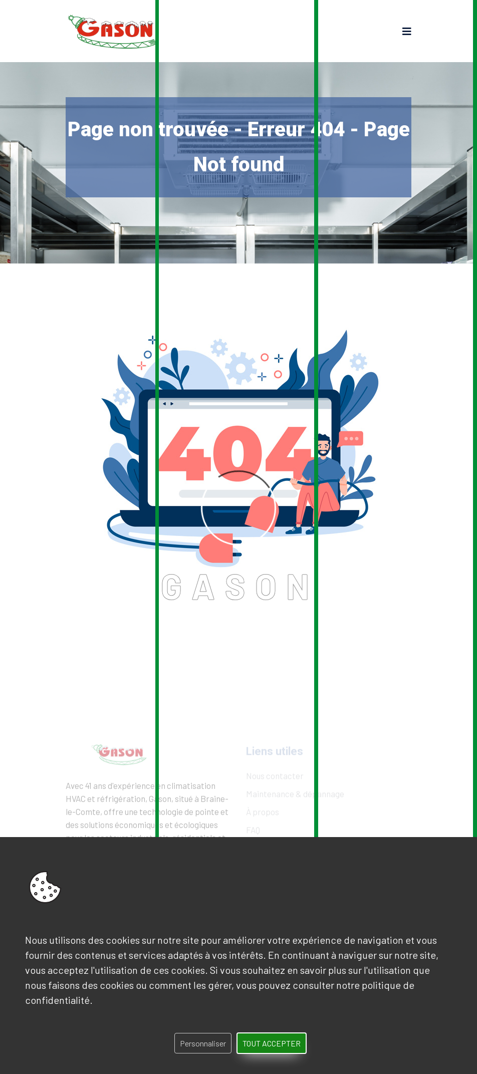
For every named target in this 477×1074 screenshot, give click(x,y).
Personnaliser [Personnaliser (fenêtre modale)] (203, 1043)
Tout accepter (272, 1043)
